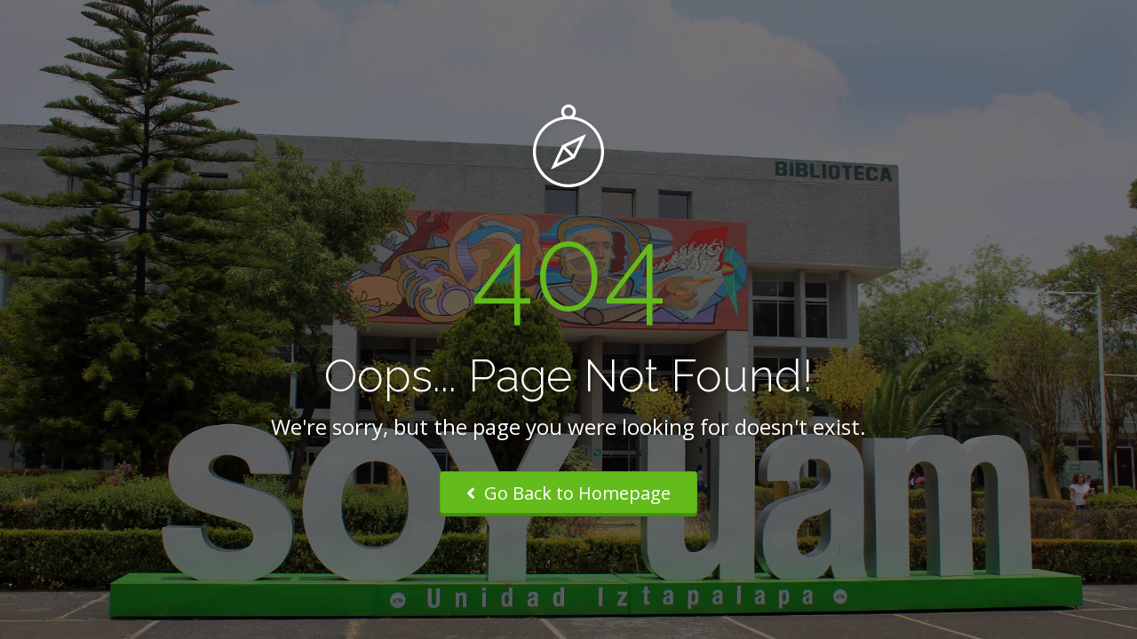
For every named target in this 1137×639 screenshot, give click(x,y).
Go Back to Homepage (568, 493)
